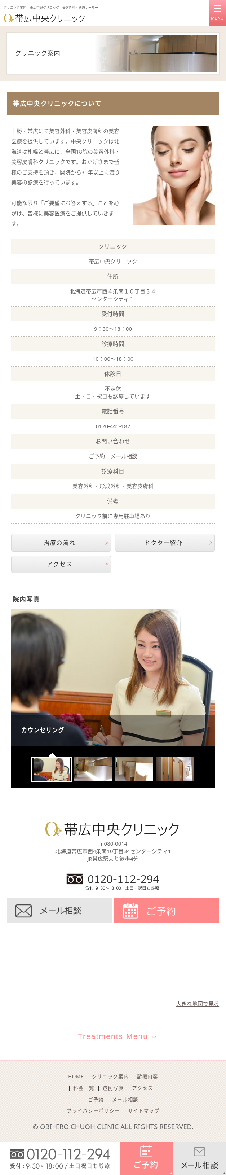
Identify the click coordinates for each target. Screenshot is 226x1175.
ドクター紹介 (163, 543)
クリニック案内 (110, 1076)
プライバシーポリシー (93, 1111)
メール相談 (123, 456)
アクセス (59, 564)
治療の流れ (60, 543)
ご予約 (97, 456)
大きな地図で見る (197, 1003)
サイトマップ (144, 1111)
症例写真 (113, 1088)
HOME (76, 1076)
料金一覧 (83, 1088)
